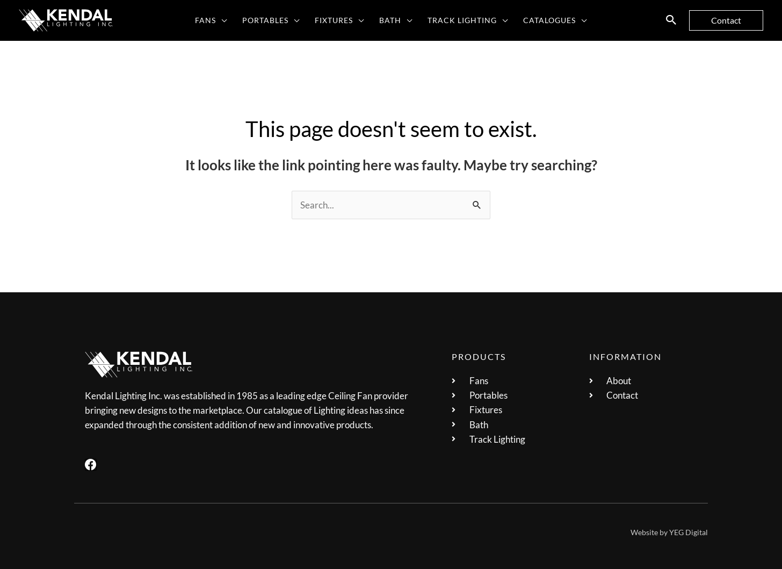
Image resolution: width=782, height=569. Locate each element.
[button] (671, 20)
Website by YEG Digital (669, 532)
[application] (221, 20)
